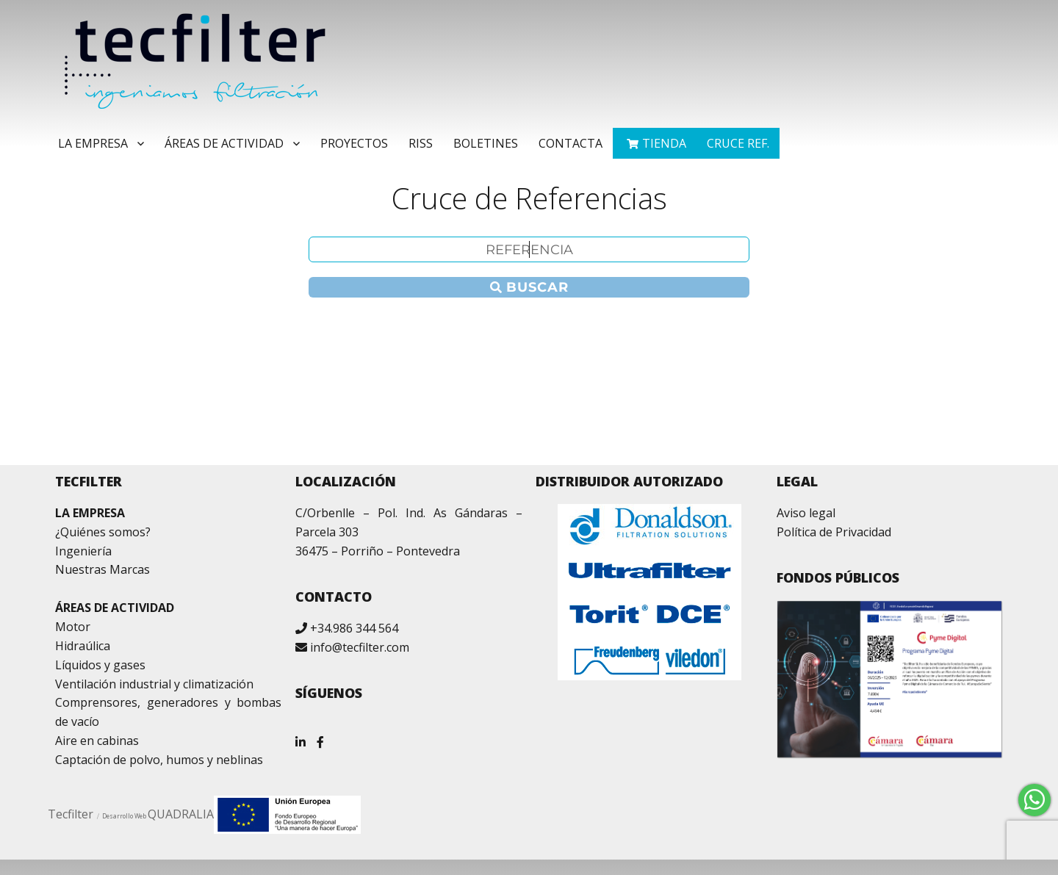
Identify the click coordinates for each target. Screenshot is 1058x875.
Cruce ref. (738, 143)
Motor (72, 627)
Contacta (570, 143)
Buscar (529, 287)
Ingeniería (83, 551)
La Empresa (93, 143)
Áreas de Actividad (224, 143)
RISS (421, 143)
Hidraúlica (82, 646)
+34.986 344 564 (354, 628)
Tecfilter (70, 814)
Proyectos (354, 143)
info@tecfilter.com (359, 647)
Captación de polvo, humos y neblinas (159, 760)
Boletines (485, 143)
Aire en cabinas (97, 740)
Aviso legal (806, 513)
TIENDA (664, 143)
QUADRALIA (181, 814)
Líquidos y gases (100, 665)
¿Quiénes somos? (103, 532)
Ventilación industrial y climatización (154, 684)
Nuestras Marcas (102, 569)
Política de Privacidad (834, 532)
